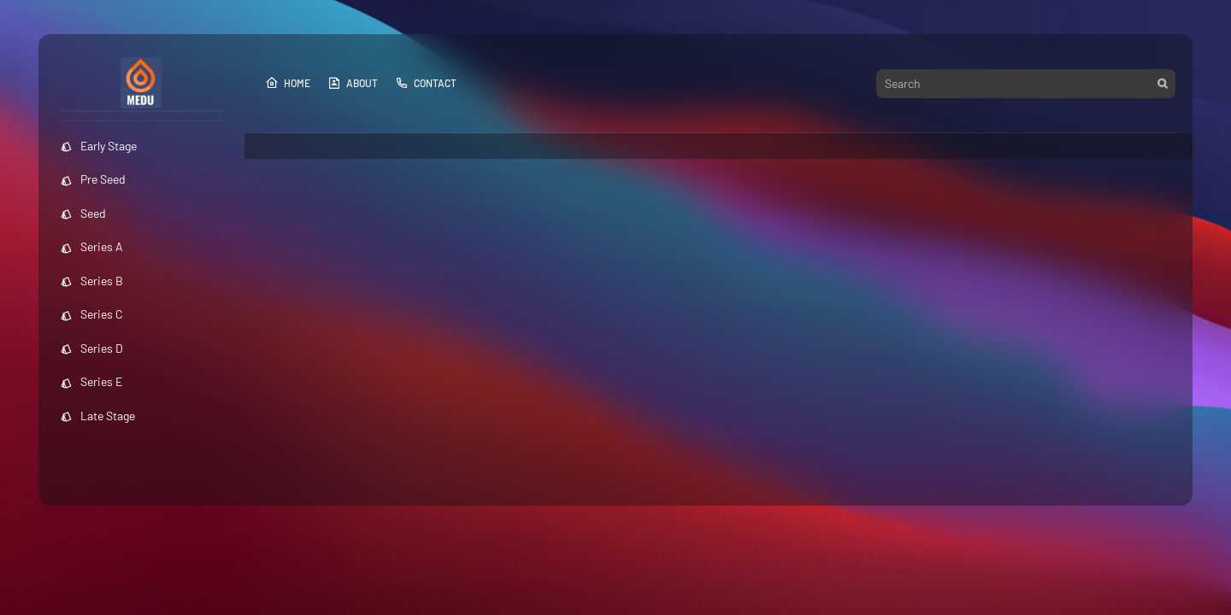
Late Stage (97, 415)
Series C (91, 314)
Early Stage (98, 145)
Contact (425, 83)
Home (287, 83)
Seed (83, 213)
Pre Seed (93, 179)
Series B (91, 280)
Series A (91, 246)
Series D (91, 348)
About (352, 83)
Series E (91, 381)
